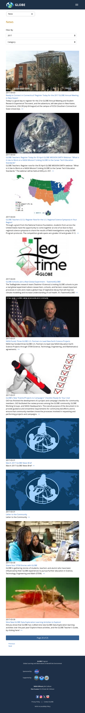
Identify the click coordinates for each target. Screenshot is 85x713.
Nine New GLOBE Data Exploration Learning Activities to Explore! (33, 622)
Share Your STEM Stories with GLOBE (21, 565)
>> (22, 109)
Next (10, 646)
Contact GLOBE (48, 702)
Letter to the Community (16, 514)
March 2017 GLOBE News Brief (19, 463)
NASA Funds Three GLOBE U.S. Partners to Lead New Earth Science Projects (38, 341)
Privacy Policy (36, 702)
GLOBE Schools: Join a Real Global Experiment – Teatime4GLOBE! (33, 281)
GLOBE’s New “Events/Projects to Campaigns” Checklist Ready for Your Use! (38, 398)
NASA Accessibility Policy (42, 706)
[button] (76, 5)
